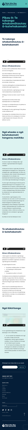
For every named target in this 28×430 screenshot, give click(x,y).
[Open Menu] (26, 4)
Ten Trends (4, 397)
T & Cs (3, 387)
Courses (4, 390)
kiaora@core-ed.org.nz (7, 378)
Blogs (3, 396)
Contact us (4, 405)
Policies (7, 412)
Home (3, 12)
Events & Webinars (6, 392)
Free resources (11, 12)
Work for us (4, 385)
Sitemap (3, 412)
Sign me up (21, 367)
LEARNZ (4, 388)
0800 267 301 (7, 376)
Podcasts (4, 394)
